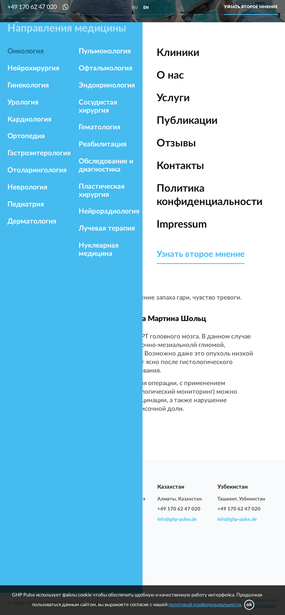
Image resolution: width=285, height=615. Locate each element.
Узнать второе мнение (251, 7)
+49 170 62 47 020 (32, 7)
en (146, 8)
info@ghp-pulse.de (27, 527)
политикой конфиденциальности (204, 604)
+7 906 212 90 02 (118, 509)
